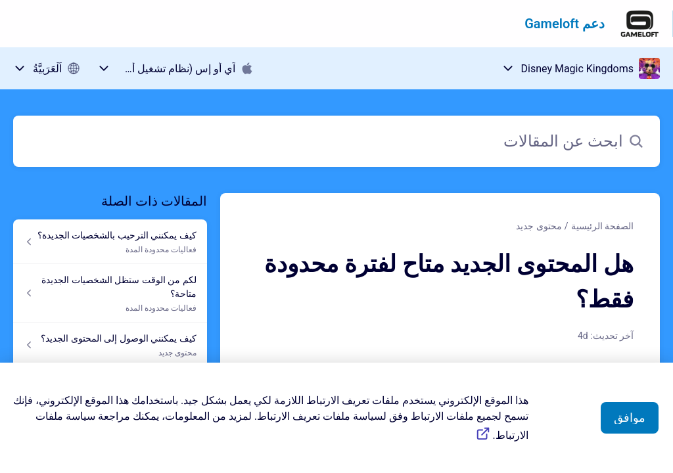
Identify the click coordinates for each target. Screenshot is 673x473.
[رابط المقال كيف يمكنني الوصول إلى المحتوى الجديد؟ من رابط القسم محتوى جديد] (110, 345)
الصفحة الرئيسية (602, 226)
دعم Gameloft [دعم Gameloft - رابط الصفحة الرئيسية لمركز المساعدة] (564, 24)
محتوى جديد (538, 226)
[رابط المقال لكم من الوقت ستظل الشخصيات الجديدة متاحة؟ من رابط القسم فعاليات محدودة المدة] (110, 293)
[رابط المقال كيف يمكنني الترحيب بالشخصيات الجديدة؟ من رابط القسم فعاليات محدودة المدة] (110, 241)
